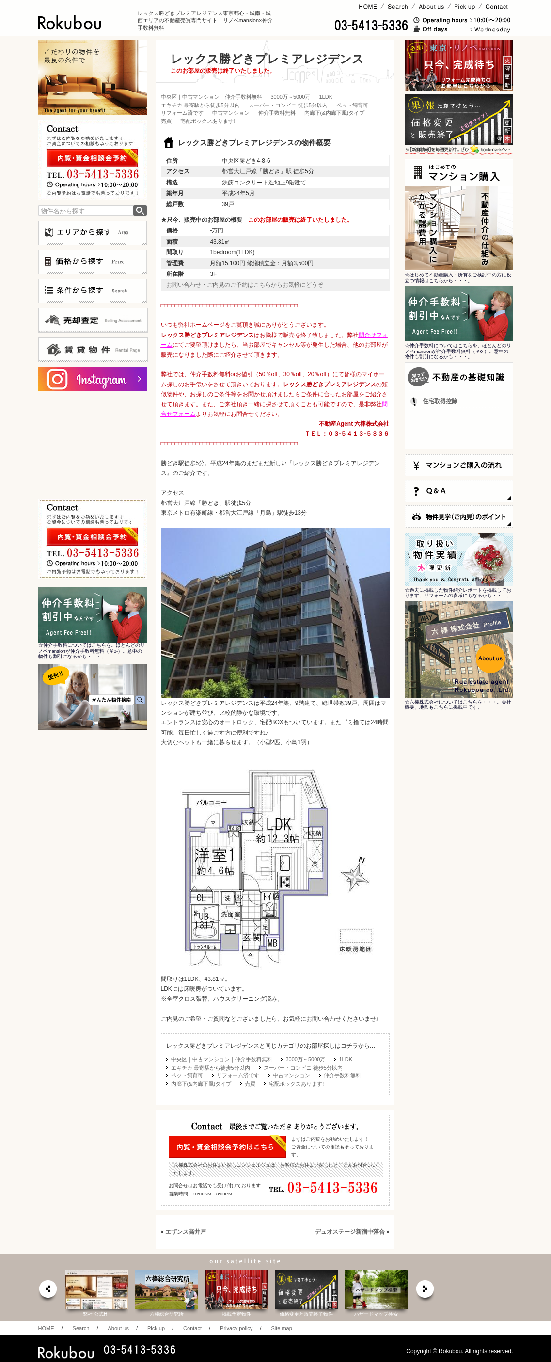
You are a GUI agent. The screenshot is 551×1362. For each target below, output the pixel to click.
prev (47, 1291)
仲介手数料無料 (277, 113)
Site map (281, 1328)
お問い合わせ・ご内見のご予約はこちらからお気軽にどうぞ (244, 284)
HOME (46, 1328)
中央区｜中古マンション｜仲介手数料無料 (211, 97)
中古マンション (231, 113)
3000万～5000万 (291, 97)
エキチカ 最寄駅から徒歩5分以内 (200, 105)
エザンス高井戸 (185, 1231)
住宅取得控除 (440, 401)
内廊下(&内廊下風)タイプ (334, 113)
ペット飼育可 (352, 105)
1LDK (325, 97)
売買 (166, 121)
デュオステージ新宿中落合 (350, 1231)
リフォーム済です (182, 113)
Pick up (156, 1328)
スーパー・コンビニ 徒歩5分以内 (288, 105)
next (425, 1291)
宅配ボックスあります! (207, 121)
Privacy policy (236, 1328)
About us (118, 1328)
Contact (192, 1328)
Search (81, 1328)
